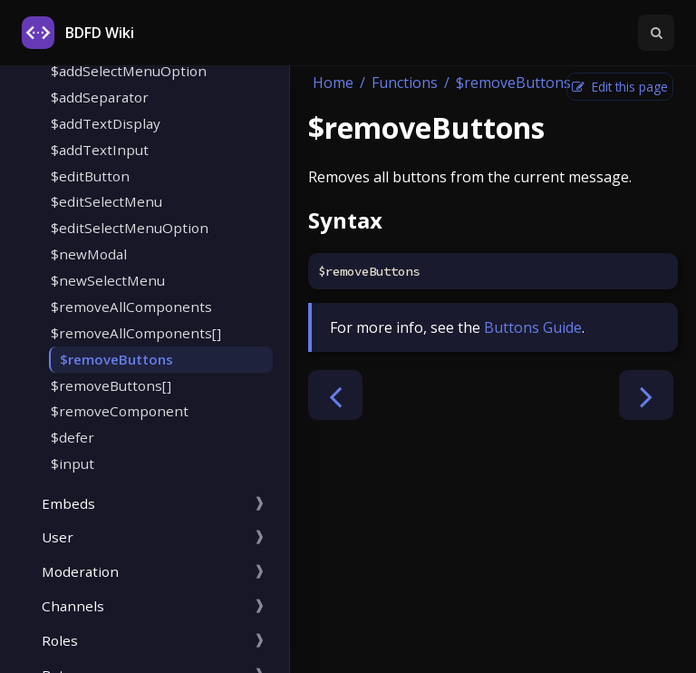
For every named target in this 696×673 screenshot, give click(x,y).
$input (72, 463)
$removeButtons (116, 359)
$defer (72, 437)
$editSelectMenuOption (129, 228)
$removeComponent (119, 411)
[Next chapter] (646, 395)
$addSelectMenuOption (129, 71)
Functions (405, 83)
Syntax (345, 220)
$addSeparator (100, 97)
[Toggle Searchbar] (656, 33)
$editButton (90, 176)
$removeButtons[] (111, 385)
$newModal (89, 254)
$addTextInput (100, 150)
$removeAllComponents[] (136, 333)
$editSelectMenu (106, 201)
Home (333, 83)
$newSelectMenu (108, 280)
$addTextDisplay (105, 123)
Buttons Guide (533, 327)
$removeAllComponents (131, 306)
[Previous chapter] (335, 395)
